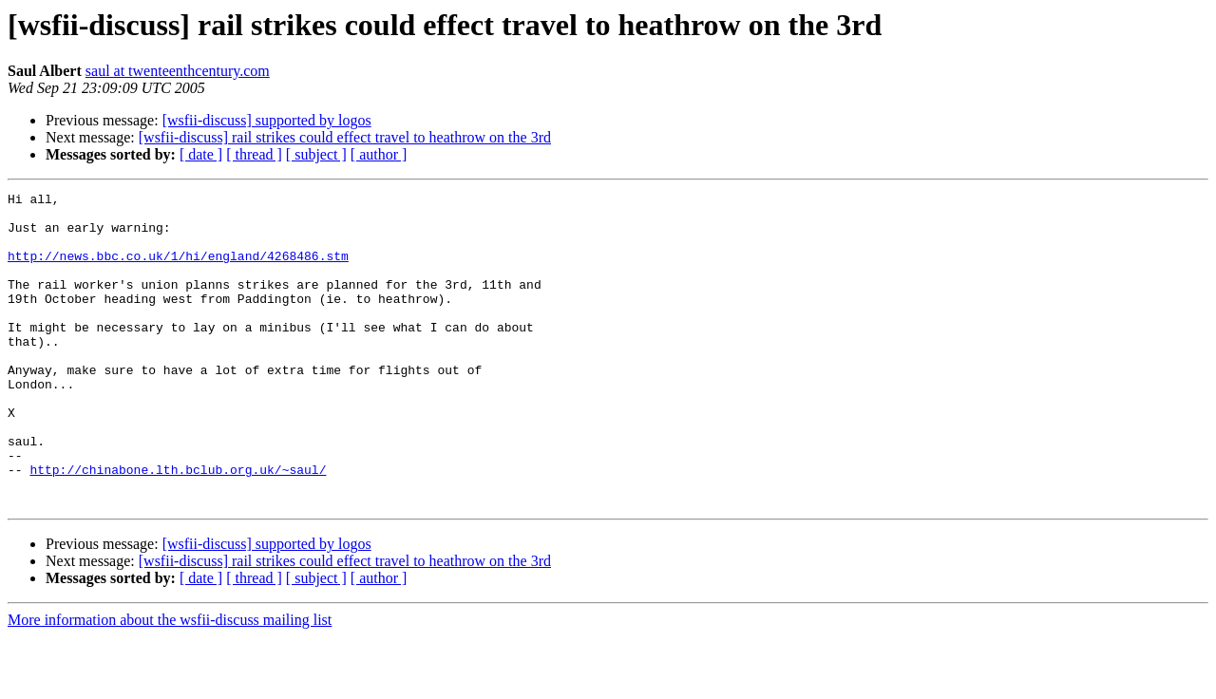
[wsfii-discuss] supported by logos (266, 120)
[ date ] (201, 154)
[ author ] (379, 154)
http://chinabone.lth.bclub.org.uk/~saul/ (177, 526)
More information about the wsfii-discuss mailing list (170, 682)
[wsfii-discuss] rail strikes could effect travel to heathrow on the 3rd (345, 137)
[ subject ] (316, 154)
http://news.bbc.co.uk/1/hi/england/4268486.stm (178, 269)
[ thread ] (254, 154)
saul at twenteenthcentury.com (178, 71)
